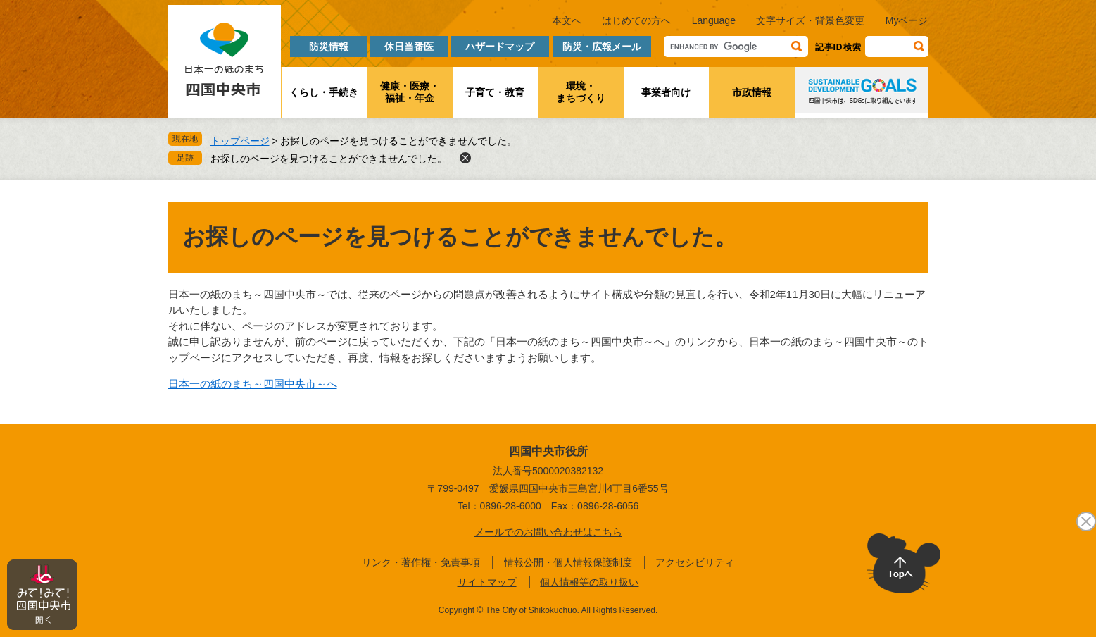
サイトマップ (487, 582)
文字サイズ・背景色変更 (810, 20)
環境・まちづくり (580, 92)
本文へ (566, 20)
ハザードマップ (499, 46)
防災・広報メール (601, 46)
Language (714, 20)
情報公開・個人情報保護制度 (568, 562)
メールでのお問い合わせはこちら (548, 532)
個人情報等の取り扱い (589, 582)
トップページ (240, 141)
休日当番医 (409, 46)
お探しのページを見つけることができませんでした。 (328, 158)
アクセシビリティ (694, 562)
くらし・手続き (323, 92)
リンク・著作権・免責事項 (421, 562)
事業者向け (666, 92)
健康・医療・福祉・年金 (409, 92)
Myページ (907, 20)
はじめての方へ (636, 20)
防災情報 (328, 46)
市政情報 (751, 92)
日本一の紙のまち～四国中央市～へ (252, 384)
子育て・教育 (494, 92)
